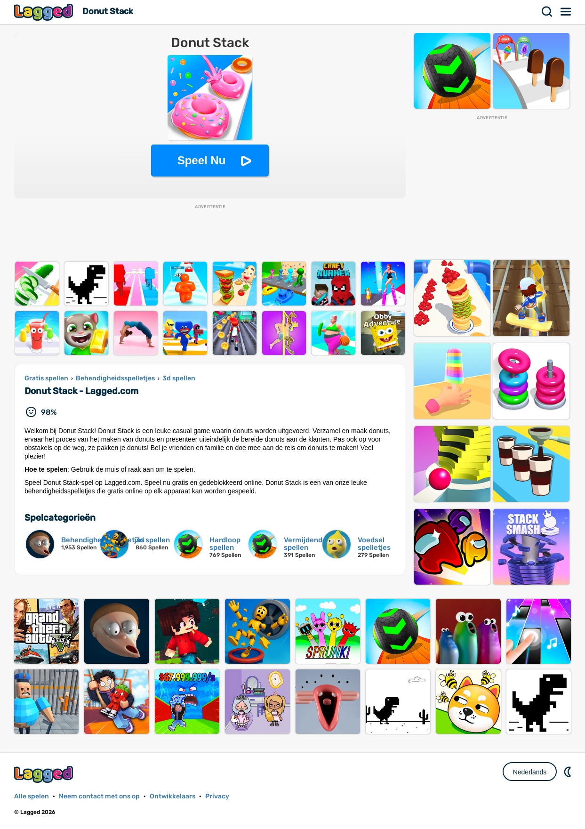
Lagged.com (44, 774)
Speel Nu (201, 160)
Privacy (217, 796)
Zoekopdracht (547, 12)
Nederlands (530, 772)
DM (568, 771)
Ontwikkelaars (172, 796)
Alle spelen (31, 796)
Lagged (44, 12)
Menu (566, 12)
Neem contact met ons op (99, 796)
